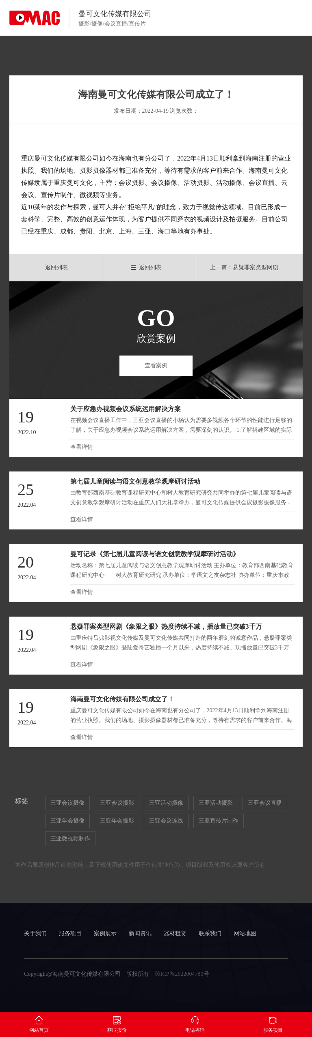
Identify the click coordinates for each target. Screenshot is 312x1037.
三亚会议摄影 (117, 803)
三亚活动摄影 (216, 803)
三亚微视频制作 (70, 839)
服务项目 (70, 933)
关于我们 (35, 933)
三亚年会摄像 (67, 821)
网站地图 (245, 933)
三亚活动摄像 (166, 803)
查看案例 (156, 365)
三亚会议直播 (265, 803)
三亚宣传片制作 (218, 821)
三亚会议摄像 (67, 803)
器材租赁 (175, 933)
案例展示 (105, 933)
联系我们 (210, 933)
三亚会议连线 (166, 821)
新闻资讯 (140, 933)
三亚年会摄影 (117, 821)
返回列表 (56, 267)
